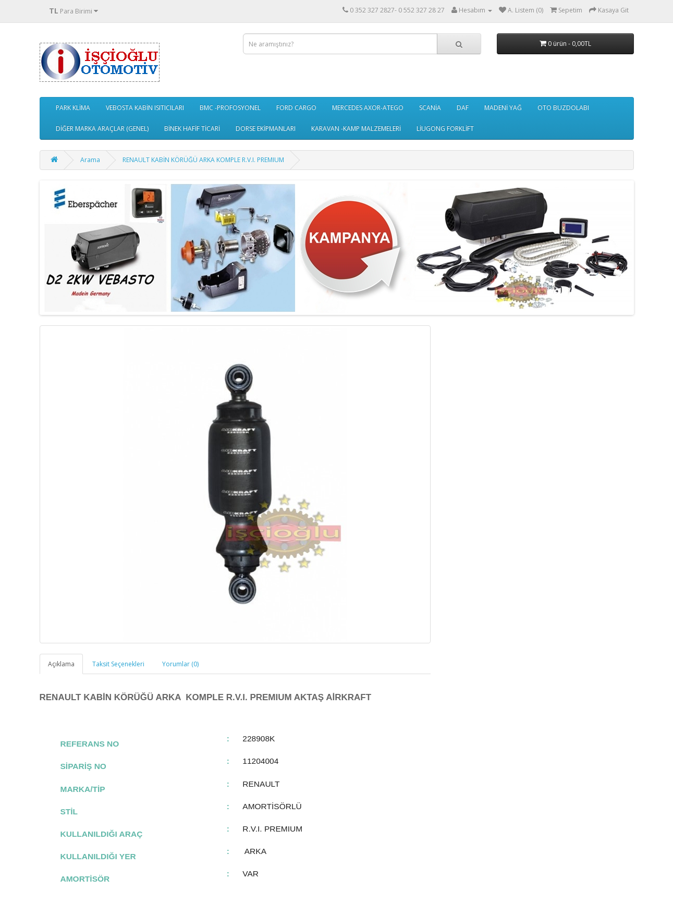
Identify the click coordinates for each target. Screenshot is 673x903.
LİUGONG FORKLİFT (445, 128)
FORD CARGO (296, 107)
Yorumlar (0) (180, 664)
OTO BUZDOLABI (563, 107)
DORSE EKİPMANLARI (266, 128)
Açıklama (61, 664)
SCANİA (430, 107)
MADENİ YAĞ (503, 107)
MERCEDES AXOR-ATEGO (367, 107)
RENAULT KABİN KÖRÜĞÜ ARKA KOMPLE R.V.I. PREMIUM (203, 159)
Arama (90, 159)
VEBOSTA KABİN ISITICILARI (145, 107)
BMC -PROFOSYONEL (230, 107)
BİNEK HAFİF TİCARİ (192, 128)
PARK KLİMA (73, 107)
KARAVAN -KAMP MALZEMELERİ (356, 128)
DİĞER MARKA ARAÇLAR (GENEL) (102, 128)
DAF (463, 107)
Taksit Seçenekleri (118, 664)
